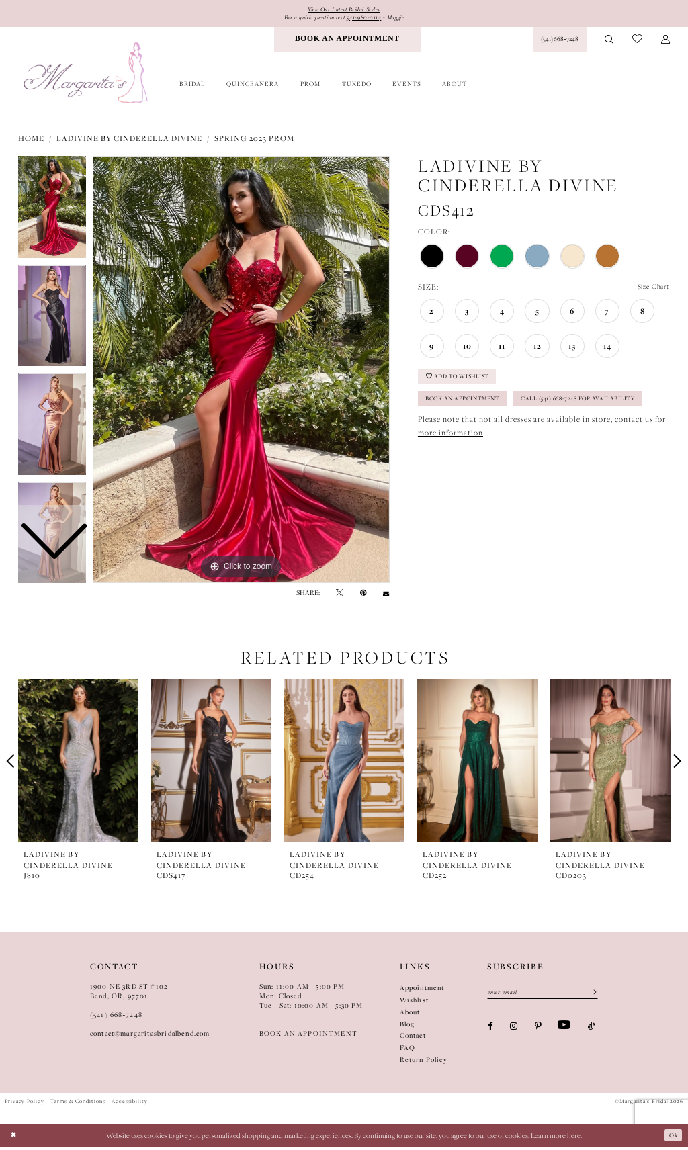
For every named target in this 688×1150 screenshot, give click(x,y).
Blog (407, 1026)
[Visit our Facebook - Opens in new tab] (490, 1031)
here (573, 1138)
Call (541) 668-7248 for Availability (496, 436)
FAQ (408, 1051)
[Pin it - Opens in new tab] (363, 596)
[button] (665, 42)
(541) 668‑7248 (116, 1018)
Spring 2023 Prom (254, 141)
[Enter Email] (542, 997)
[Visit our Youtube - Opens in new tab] (564, 1031)
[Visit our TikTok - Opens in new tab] (591, 1031)
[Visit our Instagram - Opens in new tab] (513, 1031)
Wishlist (414, 1003)
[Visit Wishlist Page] (637, 43)
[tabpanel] (241, 373)
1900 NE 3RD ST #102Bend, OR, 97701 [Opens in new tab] (129, 994)
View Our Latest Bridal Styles (344, 9)
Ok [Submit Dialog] (672, 1138)
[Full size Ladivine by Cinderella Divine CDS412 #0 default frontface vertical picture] (241, 373)
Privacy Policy (24, 1104)
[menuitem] (347, 42)
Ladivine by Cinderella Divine (129, 141)
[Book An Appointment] (347, 42)
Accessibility (130, 1104)
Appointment (422, 991)
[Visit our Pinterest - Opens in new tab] (538, 1031)
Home (31, 141)
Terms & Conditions (77, 1104)
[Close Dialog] (15, 1138)
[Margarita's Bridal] (86, 76)
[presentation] (78, 764)
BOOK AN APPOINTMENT (308, 1036)
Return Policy (423, 1063)
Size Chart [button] (649, 290)
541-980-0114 (368, 19)
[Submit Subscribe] (590, 997)
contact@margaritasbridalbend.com (150, 1036)
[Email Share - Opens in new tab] (386, 596)
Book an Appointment (472, 410)
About (410, 1015)
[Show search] (610, 42)
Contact (413, 1038)
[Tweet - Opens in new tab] (339, 596)
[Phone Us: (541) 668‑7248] (559, 42)
